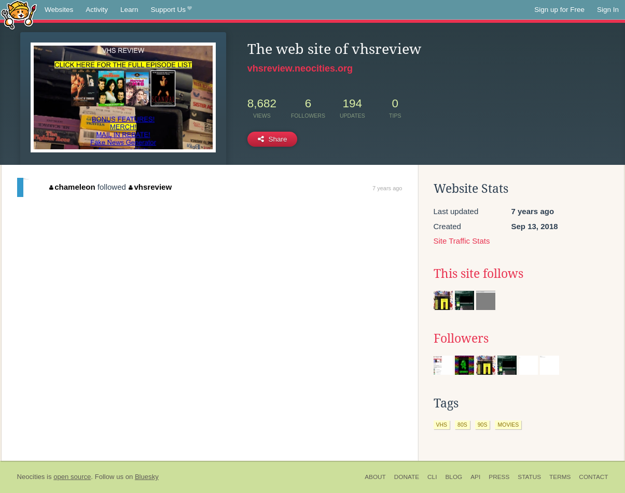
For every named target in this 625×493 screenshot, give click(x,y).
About (375, 477)
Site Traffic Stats (462, 240)
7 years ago (387, 188)
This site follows (478, 273)
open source (72, 477)
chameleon (72, 186)
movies (508, 424)
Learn (129, 9)
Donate (406, 477)
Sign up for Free (559, 9)
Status (529, 477)
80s (462, 424)
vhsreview (150, 186)
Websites (59, 9)
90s (483, 424)
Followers (461, 338)
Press (499, 477)
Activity (97, 9)
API (475, 477)
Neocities (31, 477)
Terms (560, 477)
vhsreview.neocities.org (300, 68)
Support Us (171, 10)
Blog (453, 477)
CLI (432, 477)
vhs (442, 424)
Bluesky (147, 477)
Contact (593, 477)
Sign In (608, 9)
